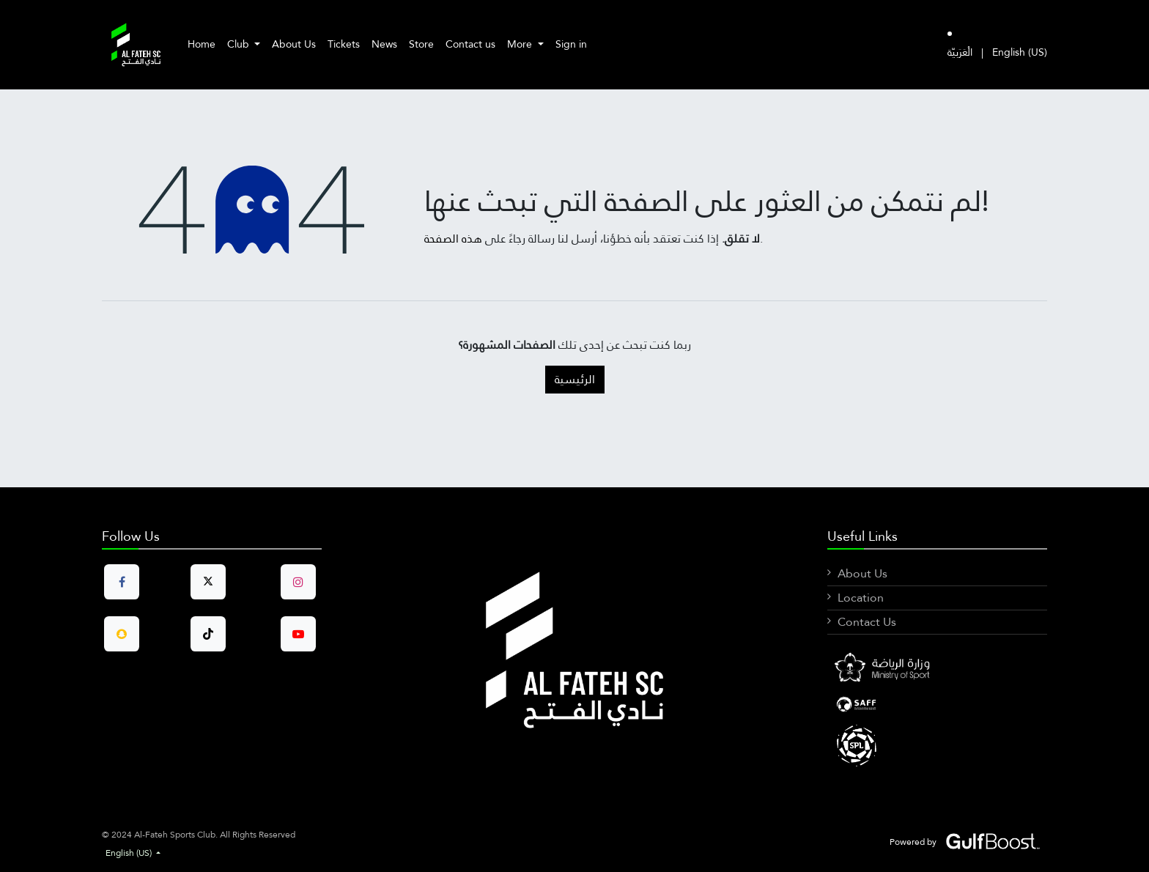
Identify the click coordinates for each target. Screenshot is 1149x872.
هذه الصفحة (453, 238)
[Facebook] (937, 669)
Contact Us (867, 621)
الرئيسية (575, 379)
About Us (862, 573)
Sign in (571, 43)
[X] (937, 744)
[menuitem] (201, 44)
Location (861, 597)
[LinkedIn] (937, 704)
